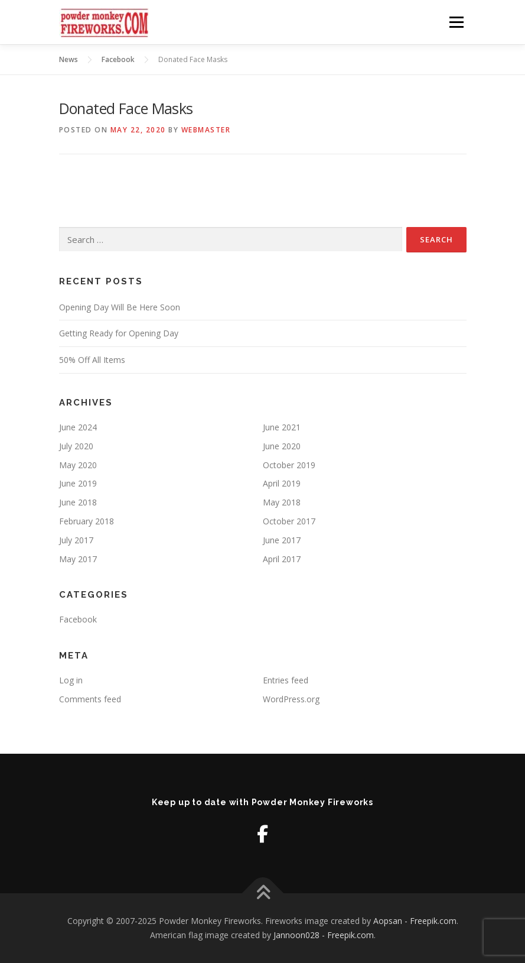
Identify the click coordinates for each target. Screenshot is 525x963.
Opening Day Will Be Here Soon (119, 307)
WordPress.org (291, 699)
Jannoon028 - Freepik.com (323, 935)
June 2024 (78, 427)
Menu (456, 22)
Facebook (78, 619)
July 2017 (76, 540)
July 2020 (76, 446)
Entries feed (285, 680)
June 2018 (78, 502)
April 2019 (282, 483)
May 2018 (282, 502)
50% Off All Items (92, 359)
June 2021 (282, 427)
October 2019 (289, 465)
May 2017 (78, 559)
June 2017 (282, 540)
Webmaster (206, 130)
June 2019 (78, 483)
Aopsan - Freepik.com (414, 920)
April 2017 (282, 559)
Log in (71, 680)
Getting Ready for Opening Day (118, 333)
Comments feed (90, 699)
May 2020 (78, 465)
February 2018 (86, 521)
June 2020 (282, 446)
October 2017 (289, 521)
